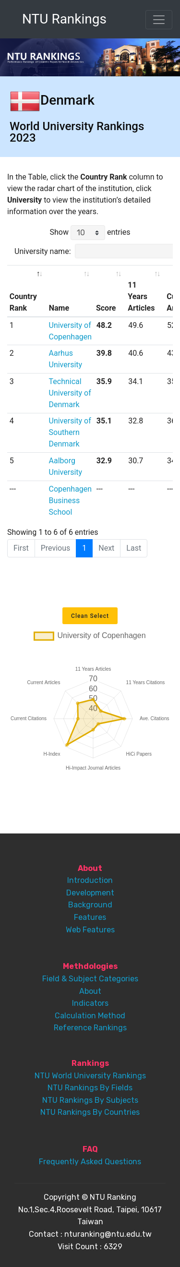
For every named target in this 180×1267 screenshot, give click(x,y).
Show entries (89, 232)
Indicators (90, 1003)
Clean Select (90, 616)
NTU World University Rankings (90, 1075)
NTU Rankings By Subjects (90, 1100)
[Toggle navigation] (158, 19)
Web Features (90, 929)
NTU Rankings (64, 19)
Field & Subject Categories (90, 978)
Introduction (90, 880)
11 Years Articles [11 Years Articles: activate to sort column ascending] (141, 296)
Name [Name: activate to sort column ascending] (59, 308)
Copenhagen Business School (70, 500)
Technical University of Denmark (70, 393)
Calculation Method (90, 1015)
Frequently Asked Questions (90, 1161)
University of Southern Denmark (70, 432)
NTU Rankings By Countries (90, 1112)
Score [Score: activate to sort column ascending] (106, 308)
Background (90, 904)
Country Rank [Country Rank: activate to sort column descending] (23, 302)
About (90, 991)
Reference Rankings (90, 1027)
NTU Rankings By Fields (90, 1087)
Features (90, 917)
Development (90, 892)
